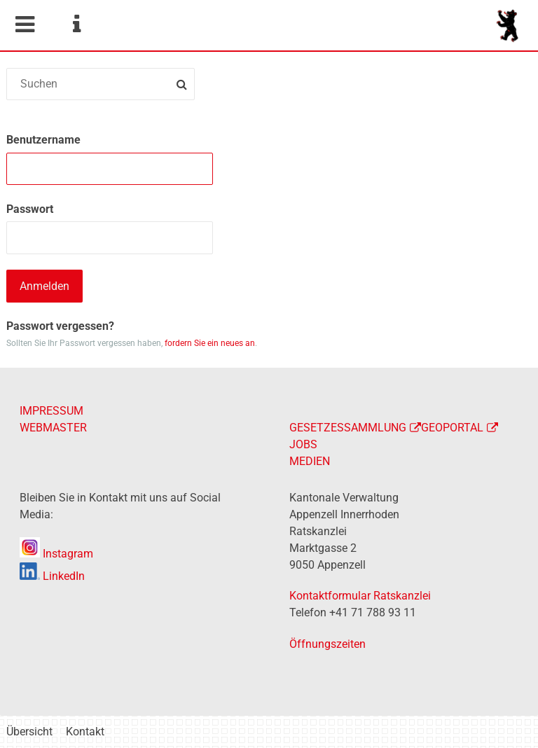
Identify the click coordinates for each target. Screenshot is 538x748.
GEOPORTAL (452, 427)
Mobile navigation (24, 24)
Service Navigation (76, 24)
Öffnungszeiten (327, 644)
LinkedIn (52, 576)
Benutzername (43, 139)
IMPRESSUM (51, 410)
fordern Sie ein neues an (210, 343)
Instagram (56, 553)
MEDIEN (309, 461)
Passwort (29, 209)
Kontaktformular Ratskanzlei (360, 595)
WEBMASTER (53, 427)
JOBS (303, 444)
